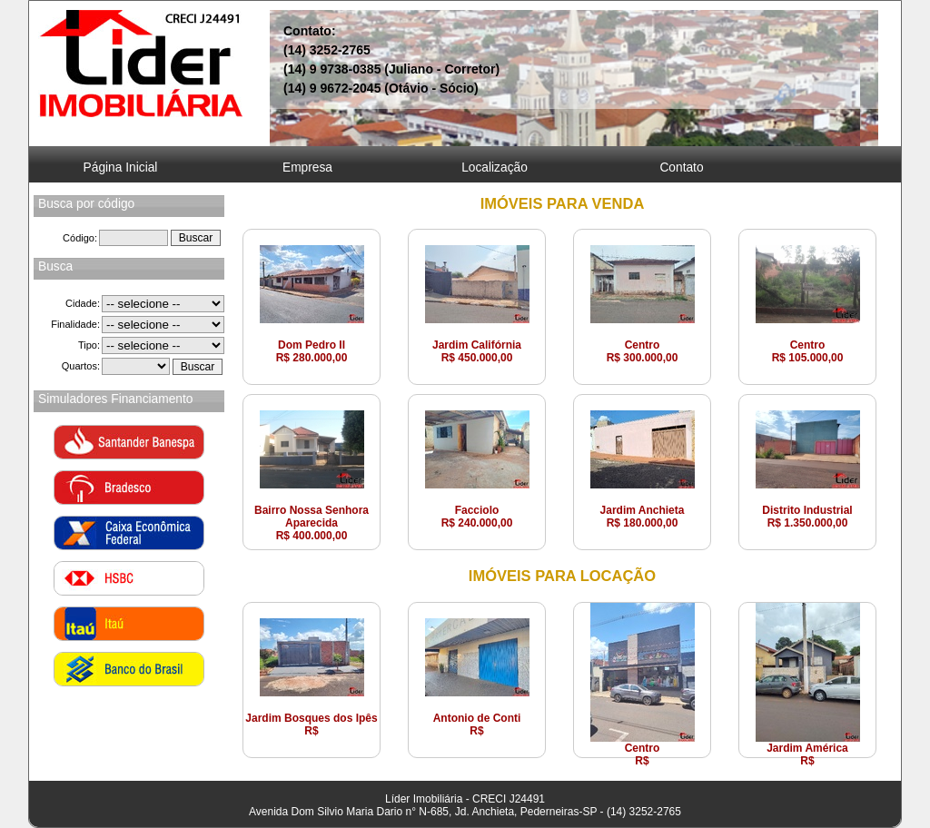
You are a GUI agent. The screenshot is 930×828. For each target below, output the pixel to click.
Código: (80, 237)
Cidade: (82, 303)
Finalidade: (75, 324)
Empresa (307, 167)
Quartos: (81, 365)
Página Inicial (121, 167)
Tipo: (89, 345)
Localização (494, 167)
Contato (681, 167)
